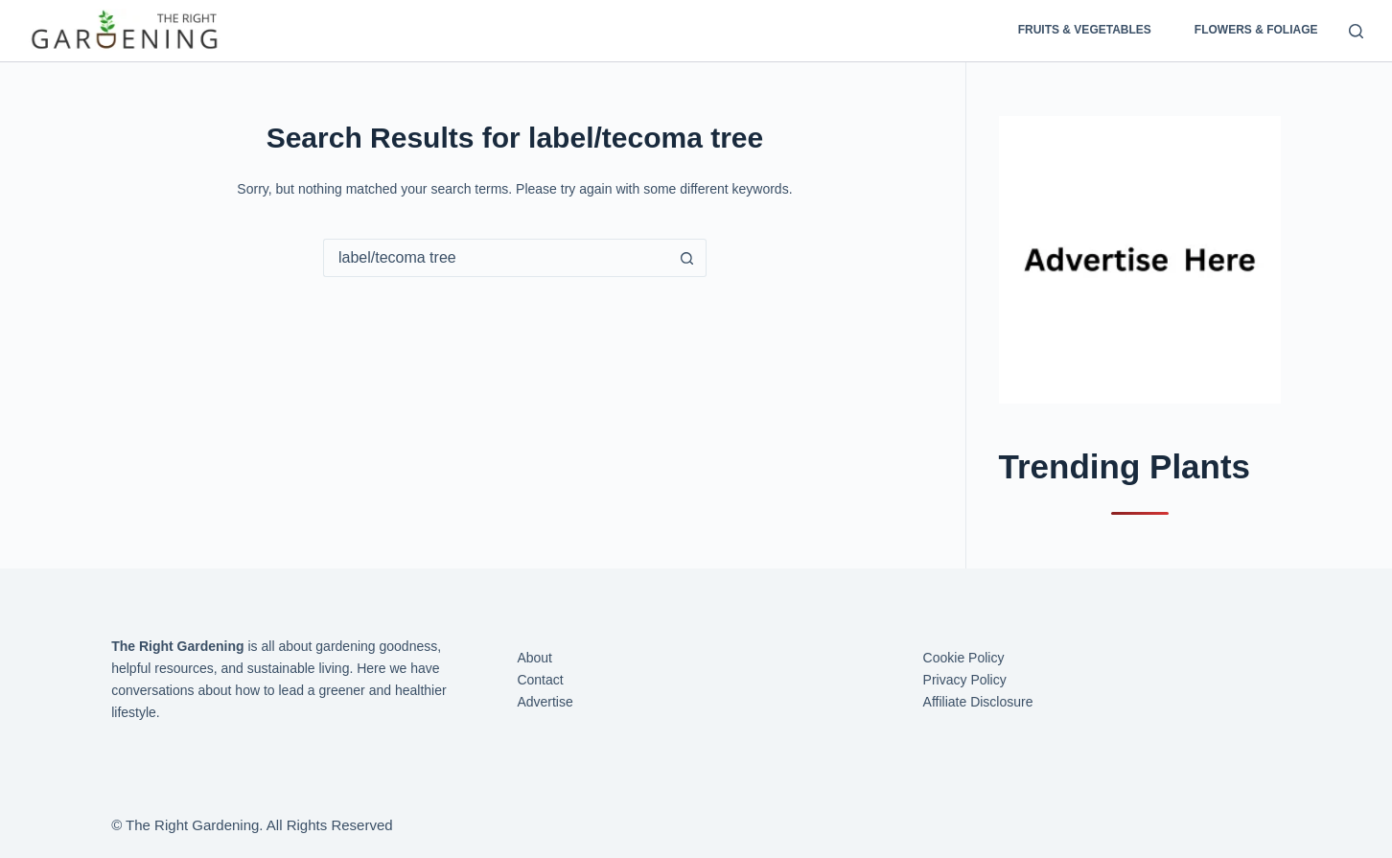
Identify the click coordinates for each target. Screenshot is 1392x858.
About (534, 657)
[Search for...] (495, 258)
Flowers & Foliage (1256, 29)
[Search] (1356, 31)
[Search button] (687, 258)
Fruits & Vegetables (1084, 29)
